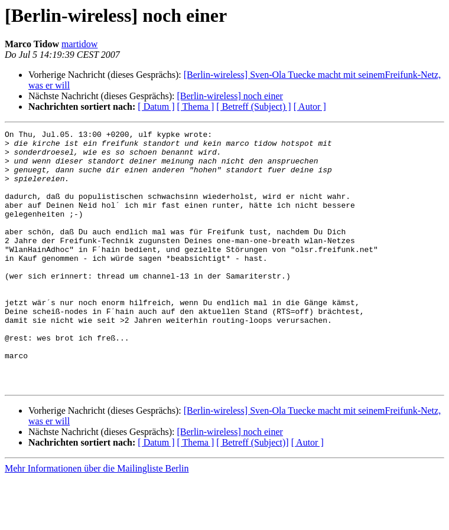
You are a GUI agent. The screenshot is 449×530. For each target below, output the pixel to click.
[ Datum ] (156, 107)
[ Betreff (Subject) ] (253, 107)
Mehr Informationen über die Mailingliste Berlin (96, 520)
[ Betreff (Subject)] (252, 494)
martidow (79, 44)
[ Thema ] (195, 107)
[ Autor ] (310, 107)
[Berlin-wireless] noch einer (229, 96)
